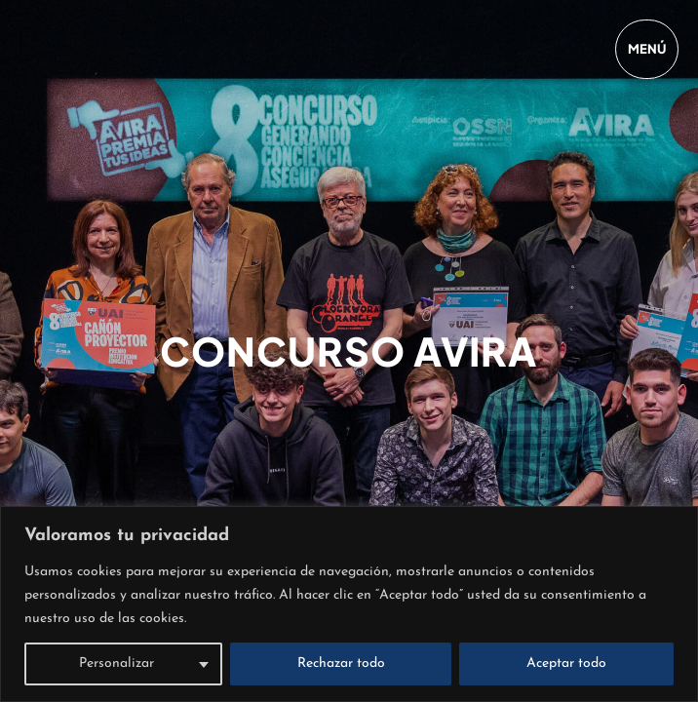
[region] (349, 604)
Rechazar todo (341, 663)
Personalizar (116, 663)
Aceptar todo (566, 663)
